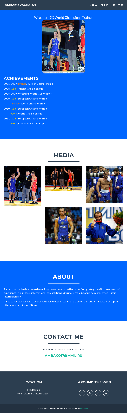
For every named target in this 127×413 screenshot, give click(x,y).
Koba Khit (84, 408)
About (105, 7)
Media (93, 7)
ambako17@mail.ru (63, 356)
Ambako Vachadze (24, 7)
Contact (117, 7)
